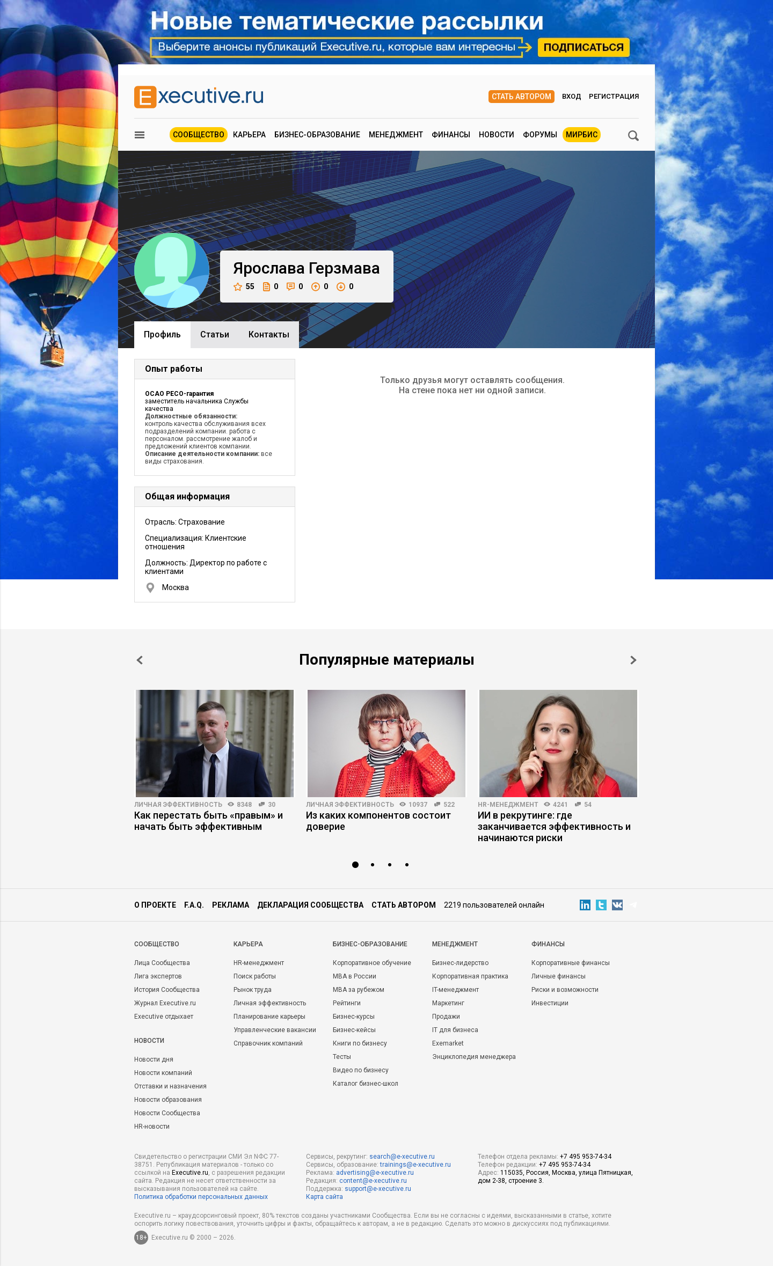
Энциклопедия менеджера (474, 1057)
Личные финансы (558, 976)
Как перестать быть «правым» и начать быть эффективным (208, 820)
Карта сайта (324, 1197)
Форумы (540, 134)
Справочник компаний (268, 1043)
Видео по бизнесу (361, 1070)
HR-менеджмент (508, 804)
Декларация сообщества (310, 905)
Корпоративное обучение (372, 963)
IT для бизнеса (455, 1030)
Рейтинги (347, 1003)
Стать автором (521, 96)
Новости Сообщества (167, 1113)
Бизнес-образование (317, 134)
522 (449, 804)
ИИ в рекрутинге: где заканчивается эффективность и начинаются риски (554, 826)
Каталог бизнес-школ (365, 1083)
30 (271, 804)
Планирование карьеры (269, 1016)
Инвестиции (549, 1003)
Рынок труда (253, 989)
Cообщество (156, 944)
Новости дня (153, 1059)
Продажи (446, 1016)
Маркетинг (448, 1003)
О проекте (155, 905)
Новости (496, 134)
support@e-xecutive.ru (378, 1189)
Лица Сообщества (162, 963)
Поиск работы (255, 976)
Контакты (269, 334)
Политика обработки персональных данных (201, 1197)
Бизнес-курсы (354, 1016)
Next (633, 660)
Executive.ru (190, 1172)
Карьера (249, 134)
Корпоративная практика (470, 976)
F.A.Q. (194, 905)
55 (244, 287)
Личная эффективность (178, 804)
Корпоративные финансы (570, 963)
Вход (571, 96)
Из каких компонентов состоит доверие (378, 820)
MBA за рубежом (358, 989)
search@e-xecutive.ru (402, 1156)
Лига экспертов (158, 976)
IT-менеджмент (455, 989)
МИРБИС (581, 134)
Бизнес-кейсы (354, 1030)
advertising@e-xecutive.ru (375, 1172)
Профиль (162, 334)
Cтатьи (214, 334)
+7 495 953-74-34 (585, 1156)
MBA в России (354, 976)
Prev (139, 660)
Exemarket (448, 1043)
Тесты (342, 1057)
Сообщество (198, 134)
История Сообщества (167, 989)
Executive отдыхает (163, 1016)
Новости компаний (163, 1073)
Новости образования (168, 1099)
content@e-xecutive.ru (373, 1180)
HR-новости (152, 1126)
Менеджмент (396, 134)
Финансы (451, 134)
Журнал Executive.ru (165, 1003)
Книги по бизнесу (360, 1043)
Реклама (230, 905)
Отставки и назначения (170, 1086)
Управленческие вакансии (275, 1030)
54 (588, 804)
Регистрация (614, 96)
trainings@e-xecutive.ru (415, 1164)
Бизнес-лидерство (460, 963)
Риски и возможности (565, 989)
